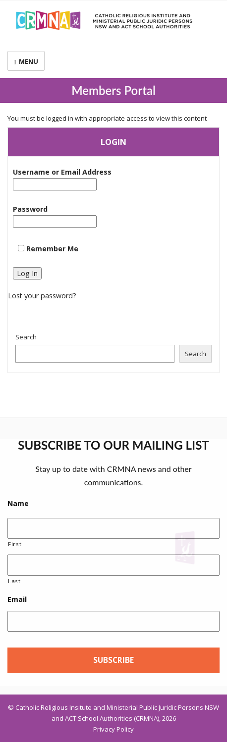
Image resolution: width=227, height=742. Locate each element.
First (14, 544)
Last (14, 581)
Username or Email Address (62, 178)
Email (17, 599)
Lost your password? (42, 295)
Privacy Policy (113, 729)
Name (18, 503)
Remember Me (48, 248)
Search (26, 336)
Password (55, 216)
